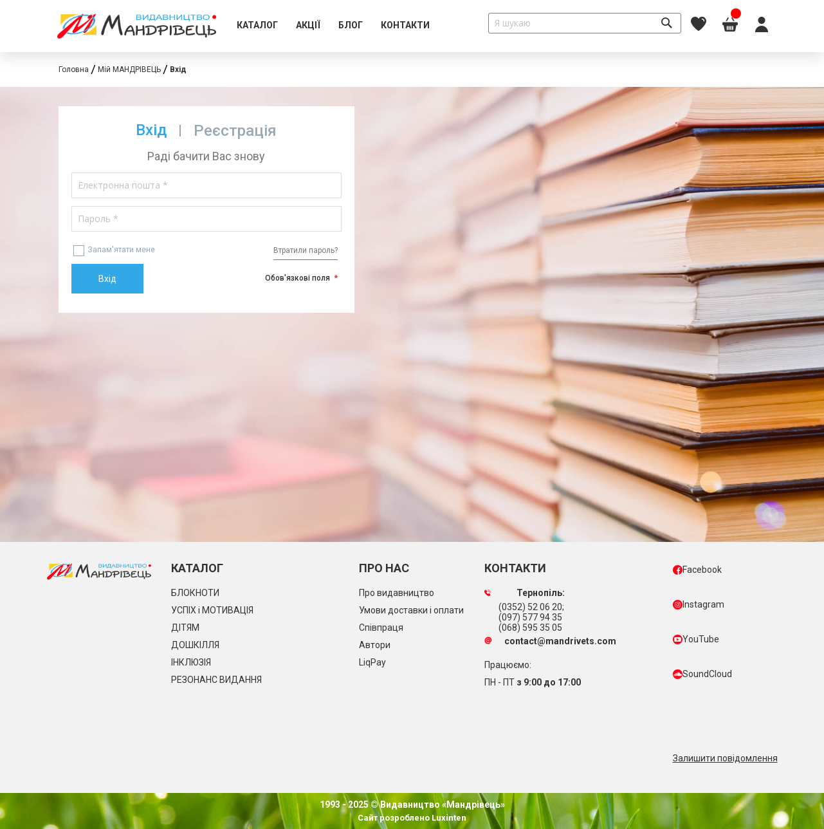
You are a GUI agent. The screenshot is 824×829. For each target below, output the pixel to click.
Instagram (698, 604)
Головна (74, 69)
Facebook (697, 569)
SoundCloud (702, 674)
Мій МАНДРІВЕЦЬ (129, 69)
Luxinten (448, 818)
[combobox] (584, 23)
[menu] (333, 25)
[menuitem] (257, 25)
